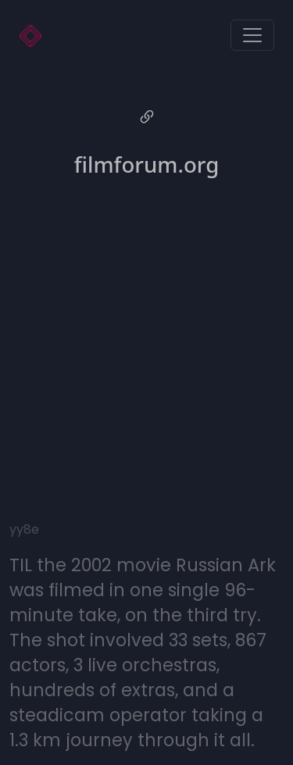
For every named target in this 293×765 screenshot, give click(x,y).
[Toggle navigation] (252, 35)
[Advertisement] (146, 337)
